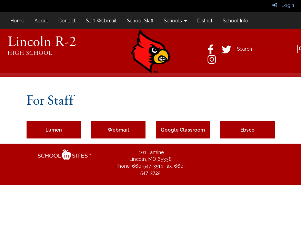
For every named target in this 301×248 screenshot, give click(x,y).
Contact (67, 20)
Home (17, 20)
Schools (175, 20)
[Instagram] (215, 61)
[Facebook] (215, 51)
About (41, 20)
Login (283, 5)
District (204, 20)
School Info (235, 20)
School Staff (140, 20)
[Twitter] (230, 51)
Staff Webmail (101, 20)
